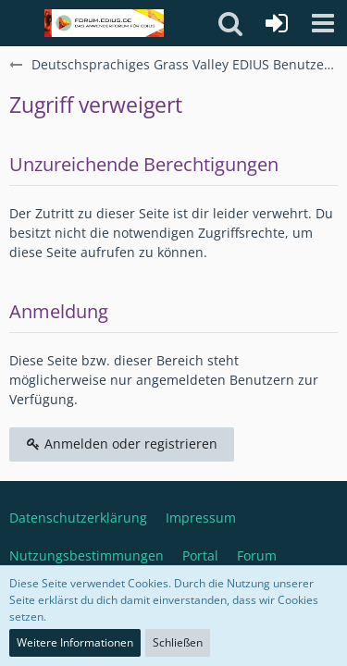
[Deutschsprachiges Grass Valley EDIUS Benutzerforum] (104, 23)
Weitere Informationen (75, 642)
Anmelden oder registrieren (121, 443)
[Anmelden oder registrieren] (276, 23)
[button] (322, 23)
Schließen (178, 642)
